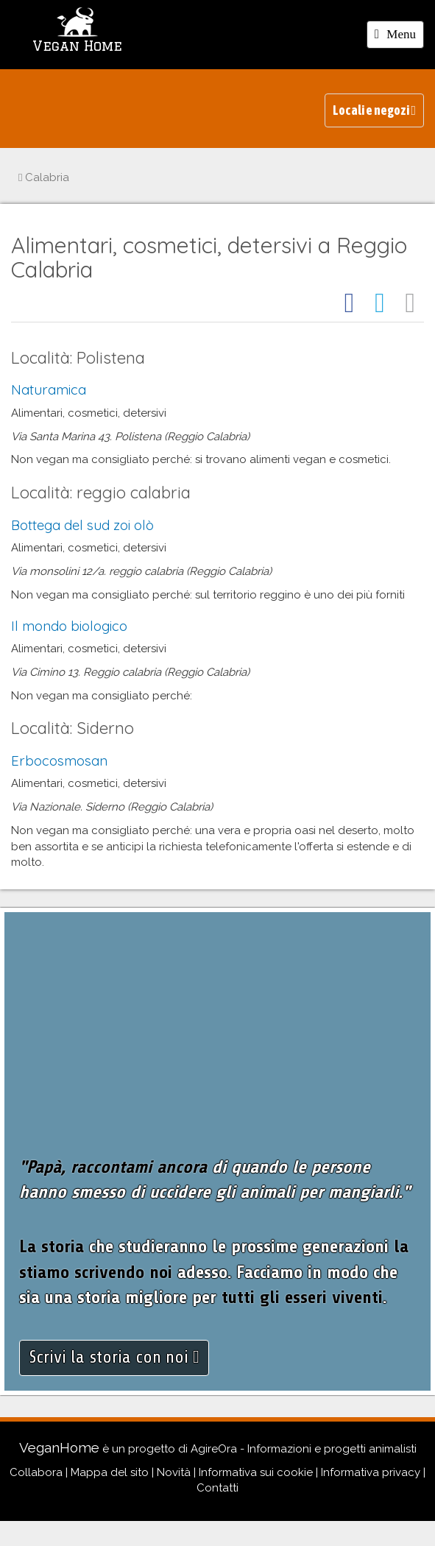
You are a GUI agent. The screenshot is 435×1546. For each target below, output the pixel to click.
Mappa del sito (110, 1472)
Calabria (43, 177)
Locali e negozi (374, 110)
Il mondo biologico (69, 626)
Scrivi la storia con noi (114, 1357)
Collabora (36, 1472)
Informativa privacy (370, 1472)
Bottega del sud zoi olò (82, 525)
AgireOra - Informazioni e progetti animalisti (304, 1448)
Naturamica (48, 389)
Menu (399, 37)
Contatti (217, 1487)
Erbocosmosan (59, 760)
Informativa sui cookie (256, 1472)
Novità (174, 1472)
